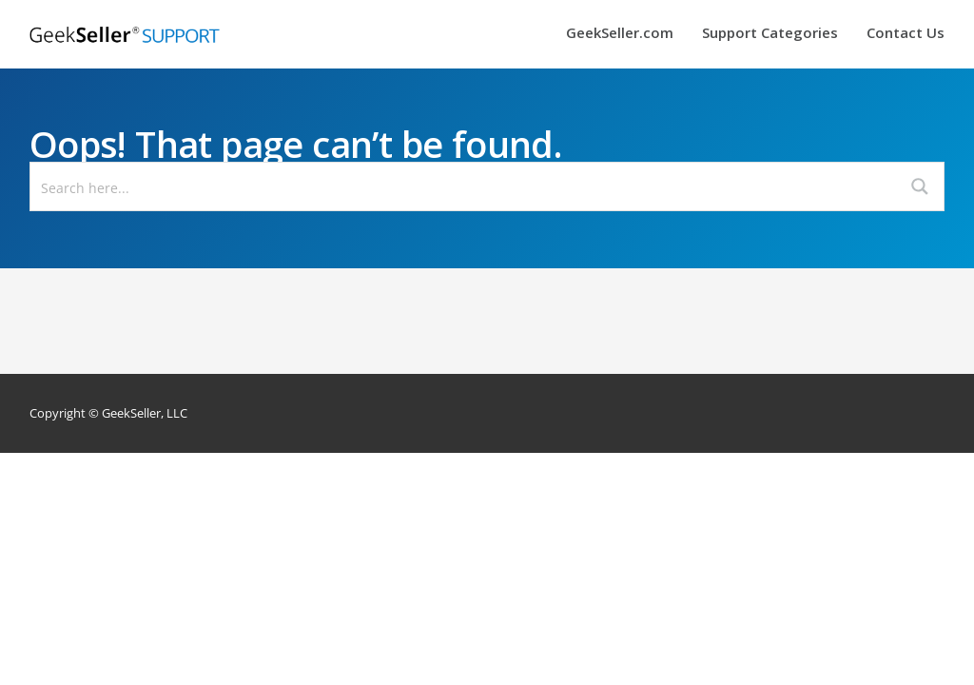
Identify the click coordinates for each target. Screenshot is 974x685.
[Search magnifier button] (920, 186)
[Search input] (464, 186)
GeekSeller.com (619, 34)
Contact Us (906, 34)
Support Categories (770, 34)
